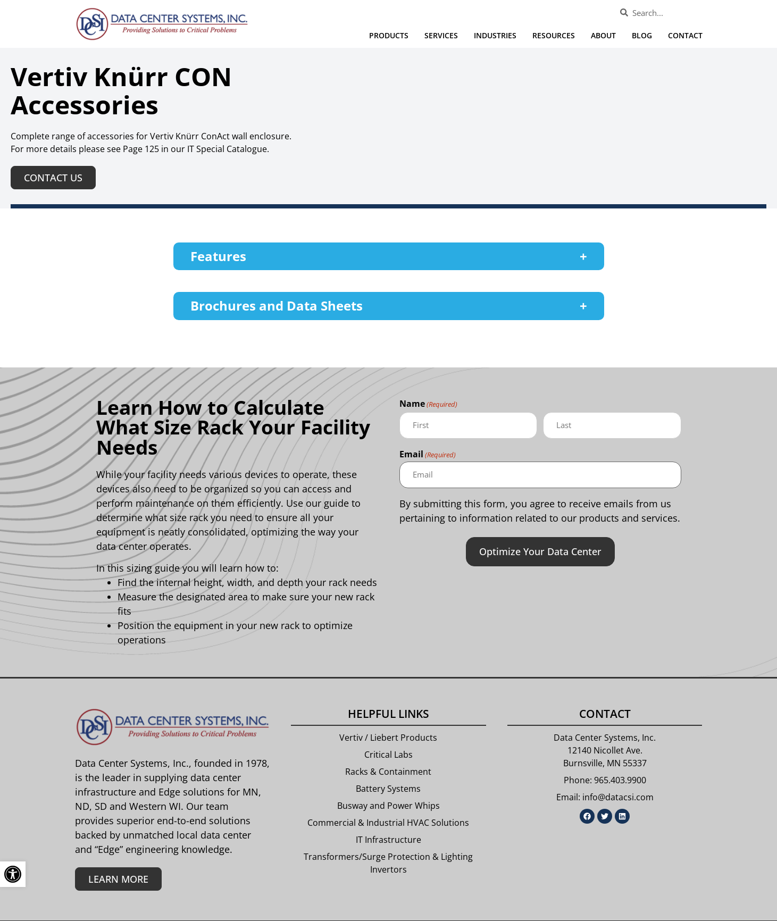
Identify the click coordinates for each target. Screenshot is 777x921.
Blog (642, 35)
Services (441, 35)
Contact (685, 35)
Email (427, 454)
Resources (553, 35)
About (603, 35)
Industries (495, 35)
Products (388, 35)
